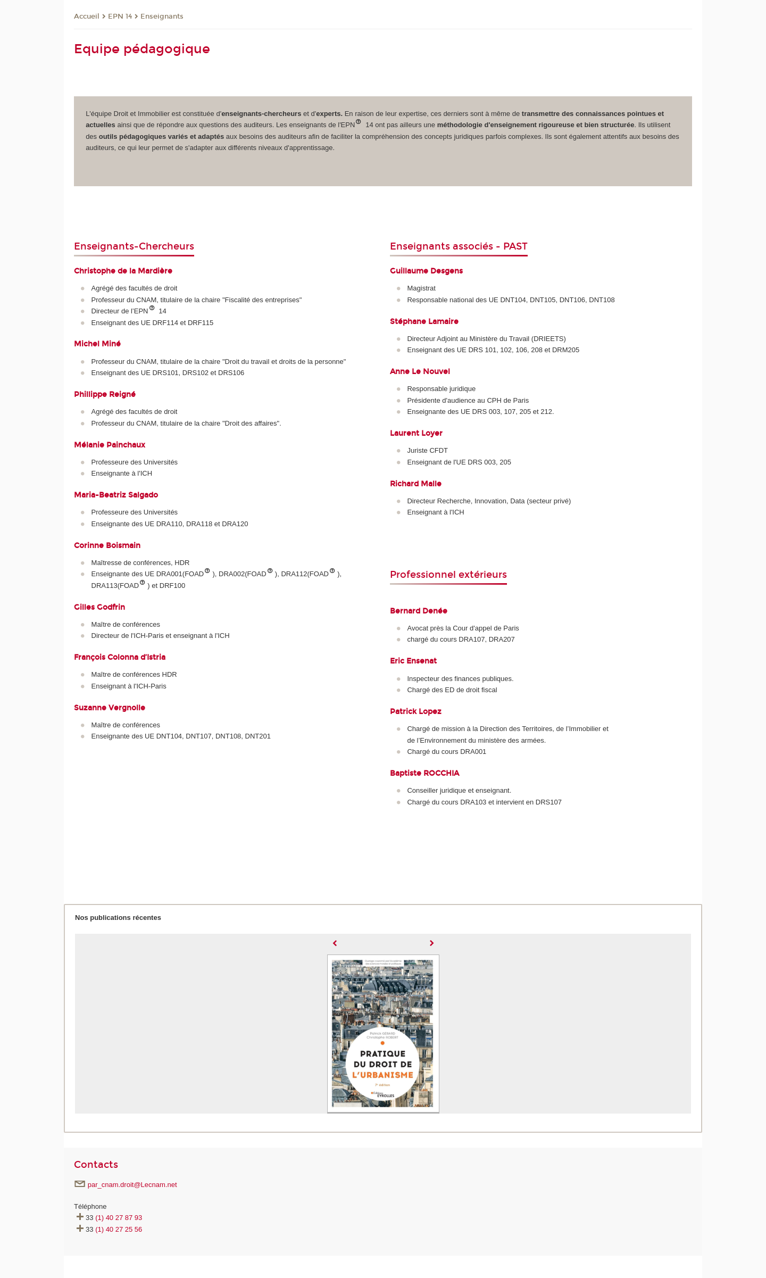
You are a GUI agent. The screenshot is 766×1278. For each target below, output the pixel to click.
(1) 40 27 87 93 (118, 1218)
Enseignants (162, 16)
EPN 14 (120, 16)
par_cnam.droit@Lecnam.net (132, 1185)
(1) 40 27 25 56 (118, 1229)
